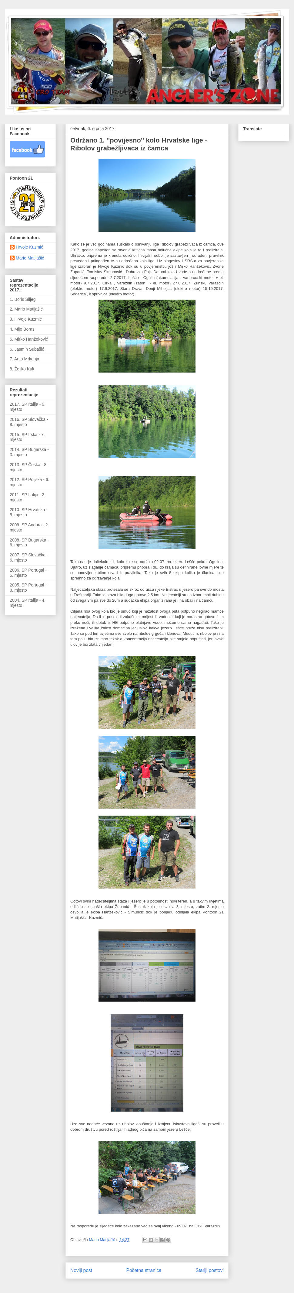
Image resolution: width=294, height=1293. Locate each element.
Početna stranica (144, 1270)
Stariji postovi (209, 1270)
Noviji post (81, 1270)
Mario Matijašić (30, 258)
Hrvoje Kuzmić (29, 247)
